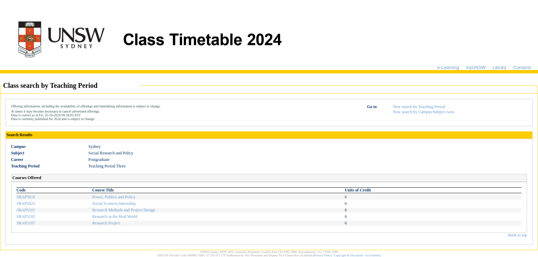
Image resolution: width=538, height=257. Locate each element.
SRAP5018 (25, 197)
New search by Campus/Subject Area (423, 111)
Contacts (522, 67)
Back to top (517, 235)
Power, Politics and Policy (114, 197)
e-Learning (448, 67)
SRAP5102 (25, 216)
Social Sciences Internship (114, 203)
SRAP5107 (25, 223)
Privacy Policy (323, 255)
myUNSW (476, 67)
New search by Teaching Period (419, 106)
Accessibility (373, 255)
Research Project (106, 223)
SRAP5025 (25, 203)
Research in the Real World (114, 216)
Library (499, 67)
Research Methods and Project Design (123, 210)
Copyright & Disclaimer (349, 255)
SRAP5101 (25, 210)
